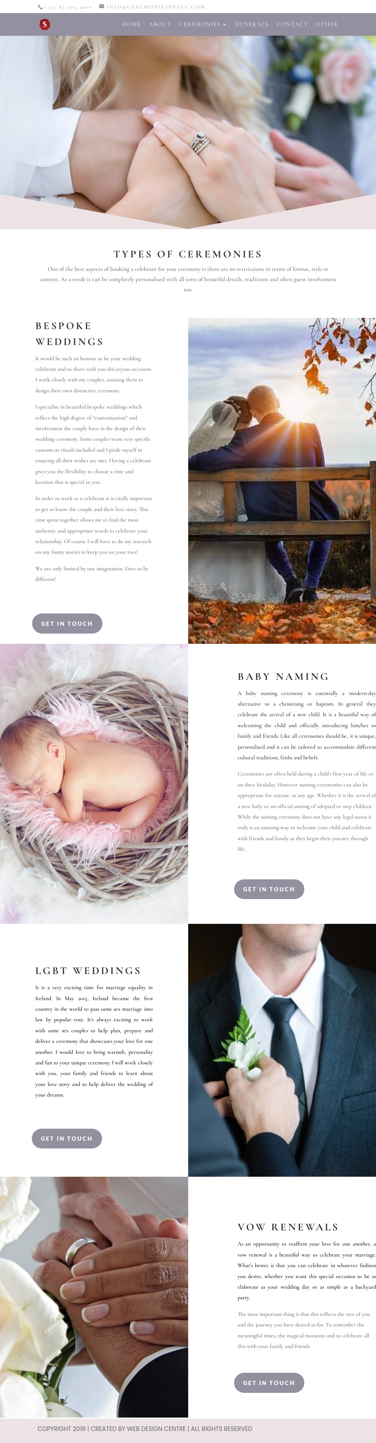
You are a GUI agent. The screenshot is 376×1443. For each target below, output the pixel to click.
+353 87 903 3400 (68, 7)
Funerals (252, 25)
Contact (292, 25)
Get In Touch (67, 623)
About (160, 25)
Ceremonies (200, 25)
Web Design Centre (156, 1429)
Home (131, 25)
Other (327, 25)
